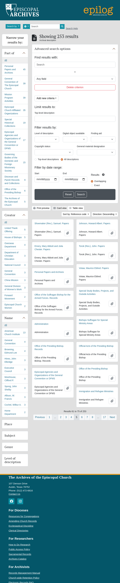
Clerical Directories (18, 530)
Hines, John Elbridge (14, 360)
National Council (14, 265)
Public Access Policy (19, 549)
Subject (10, 435)
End (65, 173)
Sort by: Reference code (75, 214)
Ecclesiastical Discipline (21, 526)
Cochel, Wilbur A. (14, 405)
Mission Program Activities (14, 97)
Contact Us (14, 494)
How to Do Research (19, 544)
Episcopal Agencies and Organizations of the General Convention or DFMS (14, 140)
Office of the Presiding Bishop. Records (49, 348)
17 (104, 417)
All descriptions (71, 159)
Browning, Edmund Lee (14, 351)
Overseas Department (14, 245)
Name (9, 318)
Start (37, 173)
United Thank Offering (14, 230)
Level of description (13, 460)
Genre (9, 447)
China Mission (14, 281)
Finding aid (96, 133)
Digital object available (74, 133)
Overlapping (100, 181)
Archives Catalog (17, 559)
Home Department (14, 412)
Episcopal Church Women (14, 306)
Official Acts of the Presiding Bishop (96, 346)
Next (112, 417)
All (6, 60)
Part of (9, 53)
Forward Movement (14, 297)
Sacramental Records (20, 554)
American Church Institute (14, 333)
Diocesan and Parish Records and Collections (14, 179)
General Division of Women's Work (14, 288)
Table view (76, 208)
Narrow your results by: (15, 39)
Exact (97, 185)
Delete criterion (75, 87)
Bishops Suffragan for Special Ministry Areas (93, 322)
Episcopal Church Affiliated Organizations (14, 110)
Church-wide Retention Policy (24, 577)
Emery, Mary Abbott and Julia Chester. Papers (49, 248)
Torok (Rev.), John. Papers (92, 246)
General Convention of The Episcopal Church (14, 83)
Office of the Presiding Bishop (14, 191)
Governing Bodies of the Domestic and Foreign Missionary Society (14, 162)
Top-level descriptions (48, 159)
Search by (12, 26)
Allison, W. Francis (14, 397)
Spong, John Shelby (14, 388)
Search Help (72, 28)
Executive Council (14, 369)
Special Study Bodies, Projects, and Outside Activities (96, 292)
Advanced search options (52, 49)
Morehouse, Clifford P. (14, 379)
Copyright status (42, 146)
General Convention (14, 272)
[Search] (45, 26)
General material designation (91, 146)
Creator (10, 215)
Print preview (41, 208)
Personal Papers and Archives (14, 69)
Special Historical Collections (14, 122)
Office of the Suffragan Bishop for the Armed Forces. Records (52, 296)
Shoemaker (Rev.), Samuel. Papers (52, 223)
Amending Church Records (23, 521)
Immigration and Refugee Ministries (96, 391)
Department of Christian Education (14, 255)
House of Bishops (14, 238)
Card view (60, 208)
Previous (40, 417)
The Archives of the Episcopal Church (14, 201)
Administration (41, 324)
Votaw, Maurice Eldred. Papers (94, 268)
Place (8, 424)
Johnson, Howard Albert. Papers (94, 223)
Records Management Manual (24, 573)
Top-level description (45, 113)
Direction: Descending (104, 214)
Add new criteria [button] (46, 98)
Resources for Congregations (24, 516)
